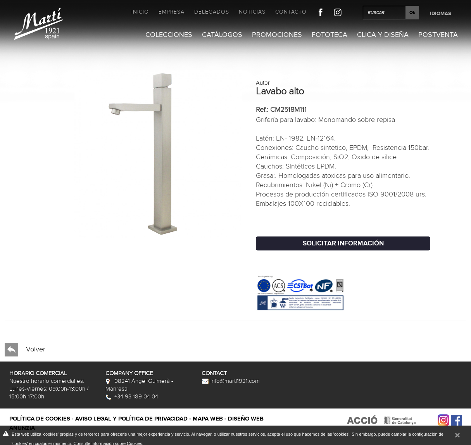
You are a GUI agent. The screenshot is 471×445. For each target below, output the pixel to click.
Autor (263, 82)
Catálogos (222, 35)
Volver (25, 349)
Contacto (291, 12)
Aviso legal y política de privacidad (131, 418)
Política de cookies (39, 418)
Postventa (438, 35)
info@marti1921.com (231, 380)
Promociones (277, 35)
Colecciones (168, 35)
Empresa (172, 12)
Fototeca (329, 35)
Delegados (211, 12)
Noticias (252, 12)
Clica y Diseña (383, 35)
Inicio (140, 12)
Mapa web (208, 418)
